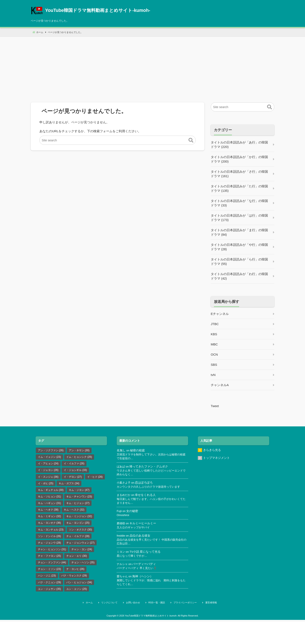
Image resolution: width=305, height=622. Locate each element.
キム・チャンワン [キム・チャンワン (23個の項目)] (79, 497)
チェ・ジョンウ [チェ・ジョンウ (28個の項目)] (49, 545)
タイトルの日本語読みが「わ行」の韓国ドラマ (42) (239, 276)
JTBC (215, 324)
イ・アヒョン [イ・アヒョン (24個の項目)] (48, 463)
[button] (191, 140)
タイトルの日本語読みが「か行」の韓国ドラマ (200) (239, 159)
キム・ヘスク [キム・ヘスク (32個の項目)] (74, 511)
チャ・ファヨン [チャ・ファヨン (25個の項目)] (49, 558)
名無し (121, 450)
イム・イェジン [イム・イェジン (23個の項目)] (49, 457)
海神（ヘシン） (143, 578)
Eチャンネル (220, 314)
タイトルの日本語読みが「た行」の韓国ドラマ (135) (239, 188)
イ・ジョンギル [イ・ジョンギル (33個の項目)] (75, 470)
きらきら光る (212, 450)
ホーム (101, 605)
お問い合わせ (137, 605)
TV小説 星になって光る (145, 553)
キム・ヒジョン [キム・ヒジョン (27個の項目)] (77, 504)
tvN (213, 375)
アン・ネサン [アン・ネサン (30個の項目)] (79, 450)
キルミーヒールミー (143, 524)
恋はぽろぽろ (145, 483)
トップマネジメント (216, 458)
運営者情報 (203, 605)
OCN (214, 354)
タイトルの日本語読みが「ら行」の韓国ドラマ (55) (239, 261)
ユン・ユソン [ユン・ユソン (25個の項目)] (76, 592)
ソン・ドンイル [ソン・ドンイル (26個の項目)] (49, 538)
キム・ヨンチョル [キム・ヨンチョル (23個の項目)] (51, 531)
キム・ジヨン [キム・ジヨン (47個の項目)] (79, 491)
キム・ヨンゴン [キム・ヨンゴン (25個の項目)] (77, 524)
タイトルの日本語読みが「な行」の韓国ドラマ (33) (239, 203)
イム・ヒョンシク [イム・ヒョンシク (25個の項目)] (79, 457)
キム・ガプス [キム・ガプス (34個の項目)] (69, 484)
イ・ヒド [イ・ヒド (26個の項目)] (95, 477)
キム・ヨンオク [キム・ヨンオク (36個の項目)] (49, 524)
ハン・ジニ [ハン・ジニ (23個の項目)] (47, 578)
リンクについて (118, 605)
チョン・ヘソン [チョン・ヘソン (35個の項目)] (82, 565)
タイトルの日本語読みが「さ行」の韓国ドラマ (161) (239, 174)
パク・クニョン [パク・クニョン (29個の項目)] (49, 585)
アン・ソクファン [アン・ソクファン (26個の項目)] (51, 450)
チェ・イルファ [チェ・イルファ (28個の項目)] (77, 538)
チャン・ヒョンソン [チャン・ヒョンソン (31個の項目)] (52, 552)
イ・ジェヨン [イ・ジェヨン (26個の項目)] (48, 470)
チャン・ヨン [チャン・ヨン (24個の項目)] (81, 552)
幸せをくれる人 (146, 496)
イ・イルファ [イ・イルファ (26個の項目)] (74, 463)
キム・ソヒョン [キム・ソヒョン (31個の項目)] (49, 497)
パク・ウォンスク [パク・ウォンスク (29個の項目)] (74, 578)
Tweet (215, 406)
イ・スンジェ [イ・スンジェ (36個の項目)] (48, 477)
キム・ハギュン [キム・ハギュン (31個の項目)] (49, 504)
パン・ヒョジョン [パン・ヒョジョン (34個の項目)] (79, 585)
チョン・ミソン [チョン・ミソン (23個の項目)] (49, 572)
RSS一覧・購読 (157, 605)
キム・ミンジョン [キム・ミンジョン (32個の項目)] (79, 518)
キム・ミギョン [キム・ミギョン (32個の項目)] (49, 518)
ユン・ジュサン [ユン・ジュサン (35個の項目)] (49, 592)
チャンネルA (220, 385)
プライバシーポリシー (181, 605)
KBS (214, 334)
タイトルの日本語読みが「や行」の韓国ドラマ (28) (239, 247)
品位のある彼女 (140, 537)
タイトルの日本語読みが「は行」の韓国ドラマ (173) (239, 218)
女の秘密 (133, 512)
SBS (214, 364)
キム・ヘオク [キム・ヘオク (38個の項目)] (48, 511)
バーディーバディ (145, 566)
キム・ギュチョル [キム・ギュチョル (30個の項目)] (51, 491)
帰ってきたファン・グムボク (149, 467)
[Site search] (117, 140)
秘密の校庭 (137, 450)
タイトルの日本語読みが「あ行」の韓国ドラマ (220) (239, 145)
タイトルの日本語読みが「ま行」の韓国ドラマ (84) (239, 232)
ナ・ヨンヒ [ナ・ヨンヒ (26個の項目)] (75, 572)
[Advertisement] (152, 66)
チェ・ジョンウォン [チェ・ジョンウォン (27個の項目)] (80, 545)
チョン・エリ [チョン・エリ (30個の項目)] (76, 558)
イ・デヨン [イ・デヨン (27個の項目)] (73, 477)
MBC (214, 344)
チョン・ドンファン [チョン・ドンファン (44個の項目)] (52, 565)
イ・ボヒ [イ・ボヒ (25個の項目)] (45, 484)
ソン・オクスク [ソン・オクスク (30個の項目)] (80, 531)
